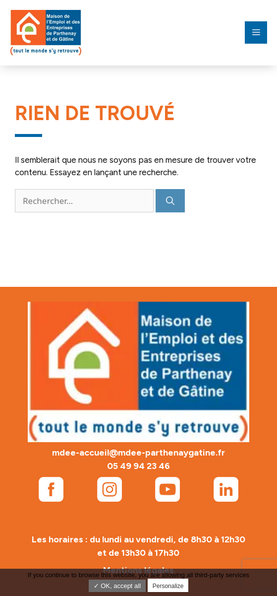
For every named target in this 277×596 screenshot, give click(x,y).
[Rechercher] (170, 201)
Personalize (168, 586)
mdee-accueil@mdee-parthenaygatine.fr (138, 452)
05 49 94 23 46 (138, 466)
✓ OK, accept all (117, 586)
